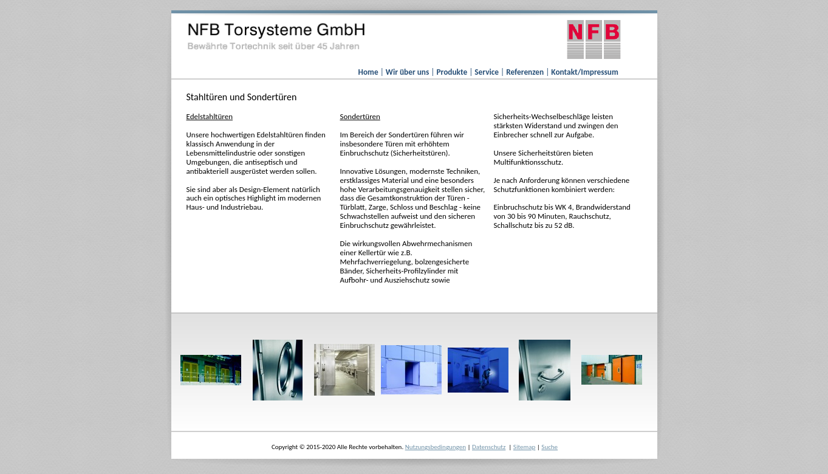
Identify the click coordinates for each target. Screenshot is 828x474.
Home (369, 72)
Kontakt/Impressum (584, 72)
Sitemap (524, 447)
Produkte (452, 72)
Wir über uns (408, 72)
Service (487, 72)
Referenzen (526, 72)
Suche (549, 447)
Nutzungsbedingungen (435, 447)
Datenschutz (488, 447)
